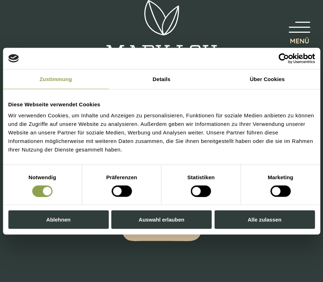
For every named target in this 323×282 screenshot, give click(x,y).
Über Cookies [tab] (267, 79)
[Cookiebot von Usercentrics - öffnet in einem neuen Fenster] (283, 58)
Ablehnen (58, 220)
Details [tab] (162, 79)
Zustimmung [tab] (56, 79)
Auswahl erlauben (161, 220)
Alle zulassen (264, 220)
